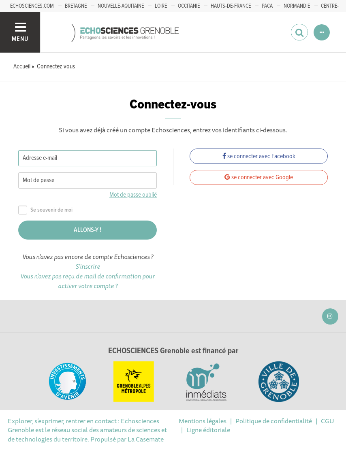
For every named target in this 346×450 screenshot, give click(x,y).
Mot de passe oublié (133, 195)
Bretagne (76, 6)
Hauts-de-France (231, 6)
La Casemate (146, 439)
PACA (267, 6)
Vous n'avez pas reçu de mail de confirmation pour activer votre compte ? (87, 281)
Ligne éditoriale (208, 430)
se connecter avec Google (258, 177)
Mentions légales (202, 421)
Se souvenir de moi (45, 210)
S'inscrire (87, 266)
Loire (161, 6)
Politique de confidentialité (273, 421)
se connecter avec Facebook (258, 156)
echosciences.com (32, 6)
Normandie (297, 6)
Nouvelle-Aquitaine (121, 6)
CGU (327, 421)
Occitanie (189, 6)
